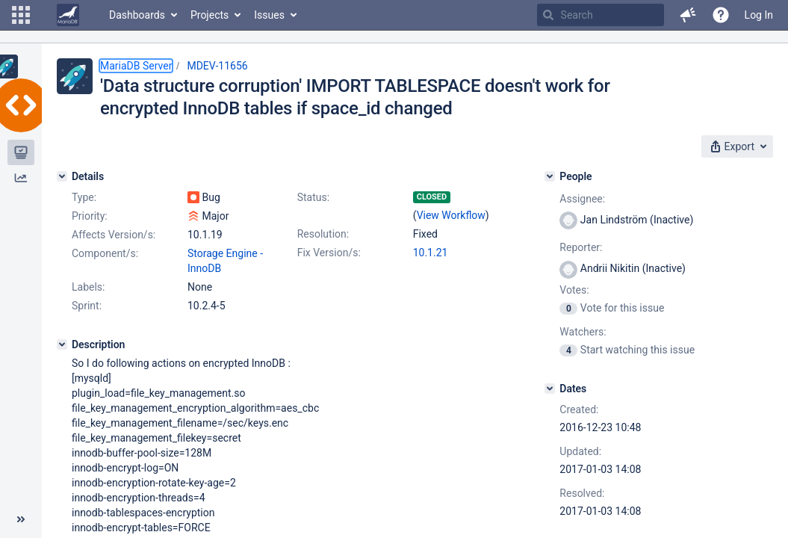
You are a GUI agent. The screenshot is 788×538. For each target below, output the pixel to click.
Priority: (90, 216)
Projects (209, 15)
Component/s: (105, 253)
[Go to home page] (68, 15)
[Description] (62, 344)
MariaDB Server (136, 66)
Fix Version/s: (329, 253)
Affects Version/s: (113, 235)
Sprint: (87, 306)
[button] (20, 15)
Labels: (88, 287)
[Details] (62, 176)
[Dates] (550, 388)
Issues (269, 15)
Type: (84, 197)
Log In (759, 15)
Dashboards (137, 15)
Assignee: (582, 199)
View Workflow (451, 215)
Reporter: (580, 247)
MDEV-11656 (217, 66)
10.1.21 (430, 253)
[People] (550, 176)
